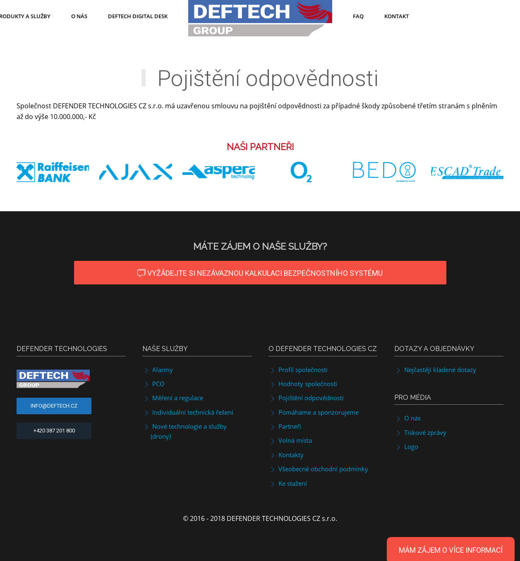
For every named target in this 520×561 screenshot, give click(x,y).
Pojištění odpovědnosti (306, 398)
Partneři (284, 426)
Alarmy (157, 369)
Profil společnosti (298, 369)
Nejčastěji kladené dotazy (435, 369)
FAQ (358, 16)
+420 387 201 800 (54, 430)
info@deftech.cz (54, 406)
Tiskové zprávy (420, 432)
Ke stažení (287, 483)
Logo (406, 446)
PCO (153, 384)
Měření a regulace (172, 398)
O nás (79, 16)
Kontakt (396, 16)
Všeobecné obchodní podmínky (318, 469)
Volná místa (290, 440)
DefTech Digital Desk (138, 16)
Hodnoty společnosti (302, 384)
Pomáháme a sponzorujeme (313, 412)
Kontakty (286, 455)
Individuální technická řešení (187, 412)
